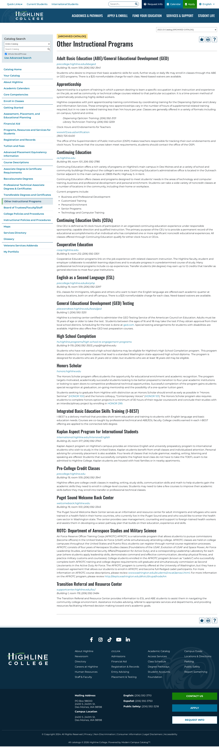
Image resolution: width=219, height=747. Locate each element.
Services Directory (15, 233)
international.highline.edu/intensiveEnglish (83, 437)
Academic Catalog (159, 651)
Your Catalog (12, 76)
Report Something (195, 672)
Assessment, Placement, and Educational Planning (22, 116)
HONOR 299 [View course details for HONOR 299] (115, 403)
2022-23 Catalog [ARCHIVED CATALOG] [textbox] (175, 30)
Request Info (153, 4)
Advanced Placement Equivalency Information (25, 154)
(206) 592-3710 (143, 696)
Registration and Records (19, 140)
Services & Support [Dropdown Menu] (179, 15)
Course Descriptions (16, 162)
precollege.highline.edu (71, 474)
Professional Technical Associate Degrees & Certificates (24, 187)
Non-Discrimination (104, 734)
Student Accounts (159, 672)
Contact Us (194, 696)
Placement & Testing (124, 677)
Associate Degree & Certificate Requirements (23, 171)
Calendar (174, 4)
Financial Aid (12, 124)
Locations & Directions (197, 657)
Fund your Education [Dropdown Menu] (147, 15)
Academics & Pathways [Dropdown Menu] (87, 15)
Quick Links (14, 4)
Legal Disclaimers (152, 734)
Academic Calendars (17, 88)
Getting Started (13, 108)
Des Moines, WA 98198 (88, 707)
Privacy (88, 734)
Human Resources (86, 672)
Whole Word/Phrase (17, 54)
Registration (118, 667)
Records (134, 667)
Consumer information (129, 734)
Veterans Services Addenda (21, 246)
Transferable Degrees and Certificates (27, 195)
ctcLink (115, 651)
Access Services (157, 657)
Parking (189, 662)
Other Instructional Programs (22, 201)
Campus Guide (193, 651)
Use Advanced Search (17, 58)
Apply (190, 4)
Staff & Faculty (83, 677)
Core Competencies (16, 95)
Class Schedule (157, 662)
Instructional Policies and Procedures (27, 220)
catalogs (76, 743)
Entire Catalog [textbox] (11, 44)
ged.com (128, 325)
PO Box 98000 (83, 701)
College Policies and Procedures (24, 214)
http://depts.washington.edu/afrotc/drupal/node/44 (136, 576)
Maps (7, 227)
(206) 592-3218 (150, 707)
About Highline (13, 82)
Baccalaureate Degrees (18, 179)
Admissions (118, 657)
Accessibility (170, 734)
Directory (80, 662)
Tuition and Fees (14, 146)
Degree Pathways (158, 667)
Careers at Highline (86, 667)
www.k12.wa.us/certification (73, 132)
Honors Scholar (69, 366)
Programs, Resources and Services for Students (27, 132)
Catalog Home (13, 69)
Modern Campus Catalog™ (136, 743)
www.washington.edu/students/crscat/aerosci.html (159, 573)
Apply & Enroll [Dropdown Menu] (117, 15)
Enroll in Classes (14, 101)
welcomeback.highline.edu (73, 503)
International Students (65, 4)
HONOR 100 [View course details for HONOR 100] (76, 396)
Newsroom (81, 657)
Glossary (9, 239)
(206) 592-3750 (144, 701)
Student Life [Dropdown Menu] (206, 15)
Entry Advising (120, 672)
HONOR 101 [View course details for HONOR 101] (152, 396)
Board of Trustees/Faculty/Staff (23, 208)
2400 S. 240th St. (85, 704)
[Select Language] (208, 4)
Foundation (155, 677)
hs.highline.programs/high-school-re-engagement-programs (94, 342)
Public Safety (192, 667)
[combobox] (186, 30)
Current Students (37, 4)
